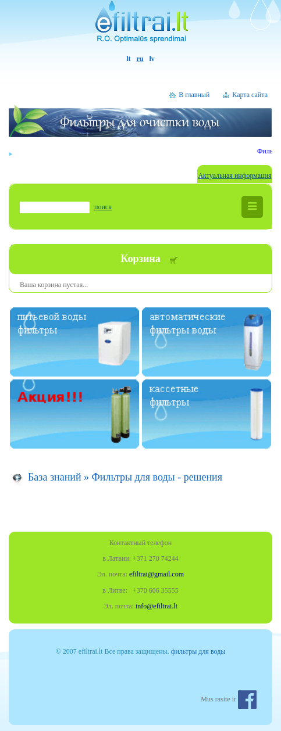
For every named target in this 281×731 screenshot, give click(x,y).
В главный (194, 95)
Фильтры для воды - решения (157, 477)
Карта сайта (250, 95)
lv (152, 59)
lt (128, 59)
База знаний (54, 477)
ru (140, 59)
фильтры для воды (198, 651)
